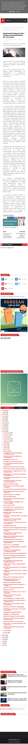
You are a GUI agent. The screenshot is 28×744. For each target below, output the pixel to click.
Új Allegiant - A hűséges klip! (11, 614)
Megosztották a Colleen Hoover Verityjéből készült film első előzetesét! (17, 675)
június (5, 445)
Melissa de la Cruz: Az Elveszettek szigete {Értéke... (15, 574)
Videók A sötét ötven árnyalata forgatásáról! (12, 596)
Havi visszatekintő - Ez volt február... (13, 622)
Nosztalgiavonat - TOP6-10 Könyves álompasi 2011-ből (13, 510)
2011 (3, 643)
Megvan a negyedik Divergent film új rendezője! (13, 627)
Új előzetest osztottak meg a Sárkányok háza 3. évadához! (14, 681)
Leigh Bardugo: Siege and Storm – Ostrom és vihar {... (15, 478)
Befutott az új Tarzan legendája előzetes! (15, 528)
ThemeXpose (17, 742)
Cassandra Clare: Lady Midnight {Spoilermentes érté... (12, 520)
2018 (3, 427)
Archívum (7, 408)
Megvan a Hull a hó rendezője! (11, 495)
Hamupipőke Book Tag (9, 526)
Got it (18, 11)
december (6, 433)
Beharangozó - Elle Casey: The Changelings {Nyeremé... (12, 580)
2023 (3, 417)
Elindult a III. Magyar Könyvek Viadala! (14, 616)
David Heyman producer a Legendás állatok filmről (13, 542)
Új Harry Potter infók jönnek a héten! (13, 577)
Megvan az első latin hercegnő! (12, 582)
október (5, 437)
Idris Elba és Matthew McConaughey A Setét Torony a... (14, 619)
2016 (3, 431)
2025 (3, 413)
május (5, 447)
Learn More (12, 11)
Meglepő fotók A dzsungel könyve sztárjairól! (12, 513)
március (5, 451)
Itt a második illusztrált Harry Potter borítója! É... (13, 464)
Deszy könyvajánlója (7, 709)
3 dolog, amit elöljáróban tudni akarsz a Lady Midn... (14, 558)
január (5, 633)
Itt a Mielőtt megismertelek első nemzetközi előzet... (12, 481)
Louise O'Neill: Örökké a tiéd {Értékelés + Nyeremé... (14, 564)
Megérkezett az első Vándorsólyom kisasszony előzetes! (13, 537)
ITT (14, 73)
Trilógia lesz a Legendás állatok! (12, 612)
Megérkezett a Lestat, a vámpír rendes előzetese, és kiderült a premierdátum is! (17, 700)
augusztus (6, 441)
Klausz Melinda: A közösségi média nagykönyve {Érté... (13, 561)
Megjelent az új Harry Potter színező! (13, 467)
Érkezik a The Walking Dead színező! (13, 588)
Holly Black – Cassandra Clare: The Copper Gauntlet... (15, 516)
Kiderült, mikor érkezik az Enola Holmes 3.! (17, 687)
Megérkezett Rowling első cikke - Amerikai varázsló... (15, 571)
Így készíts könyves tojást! (10, 484)
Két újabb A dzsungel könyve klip (12, 462)
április (5, 449)
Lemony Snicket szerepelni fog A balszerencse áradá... (12, 534)
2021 (3, 421)
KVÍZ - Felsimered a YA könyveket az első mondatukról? (14, 523)
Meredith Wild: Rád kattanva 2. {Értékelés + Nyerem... (15, 568)
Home (4, 28)
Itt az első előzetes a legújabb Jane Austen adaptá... (13, 502)
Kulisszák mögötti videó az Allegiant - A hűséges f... (14, 585)
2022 (3, 419)
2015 (3, 635)
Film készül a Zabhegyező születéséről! (14, 555)
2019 (3, 425)
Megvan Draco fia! (8, 590)
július (5, 443)
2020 (3, 423)
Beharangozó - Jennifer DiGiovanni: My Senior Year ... (14, 624)
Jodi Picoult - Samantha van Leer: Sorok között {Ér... (14, 592)
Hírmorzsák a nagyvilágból (18, 28)
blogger (25, 245)
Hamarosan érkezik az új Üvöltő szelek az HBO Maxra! (17, 693)
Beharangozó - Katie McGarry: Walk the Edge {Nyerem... (14, 475)
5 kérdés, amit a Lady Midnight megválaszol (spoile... (11, 551)
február (5, 631)
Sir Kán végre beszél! (9, 505)
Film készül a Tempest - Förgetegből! (13, 607)
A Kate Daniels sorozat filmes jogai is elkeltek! (13, 487)
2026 (3, 411)
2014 (3, 637)
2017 (3, 429)
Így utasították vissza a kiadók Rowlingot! (15, 489)
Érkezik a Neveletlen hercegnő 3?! (13, 540)
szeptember (7, 439)
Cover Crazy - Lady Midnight (11, 545)
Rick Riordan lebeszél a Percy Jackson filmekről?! (14, 492)
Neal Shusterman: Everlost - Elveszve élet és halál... (15, 530)
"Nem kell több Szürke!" (10, 497)
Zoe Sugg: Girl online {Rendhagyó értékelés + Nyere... (12, 453)
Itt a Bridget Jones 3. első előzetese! (13, 507)
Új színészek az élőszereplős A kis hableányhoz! (12, 457)
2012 (3, 641)
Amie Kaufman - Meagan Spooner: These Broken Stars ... (15, 471)
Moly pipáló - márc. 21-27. (10, 460)
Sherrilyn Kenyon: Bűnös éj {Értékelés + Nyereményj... (14, 499)
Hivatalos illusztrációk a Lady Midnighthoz (15, 553)
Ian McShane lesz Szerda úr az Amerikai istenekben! (14, 609)
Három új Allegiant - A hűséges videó (13, 598)
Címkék (21, 408)
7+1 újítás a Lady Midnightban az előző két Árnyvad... (15, 547)
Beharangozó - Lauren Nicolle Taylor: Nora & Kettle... (13, 604)
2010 (3, 645)
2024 (3, 415)
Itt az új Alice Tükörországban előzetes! (14, 469)
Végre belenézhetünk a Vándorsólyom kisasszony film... (14, 601)
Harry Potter (8, 28)
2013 (3, 639)
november (6, 435)
